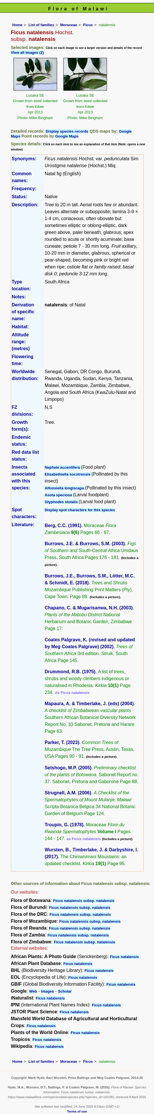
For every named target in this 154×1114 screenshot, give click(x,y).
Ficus (88, 25)
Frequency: (24, 188)
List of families (41, 25)
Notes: (19, 296)
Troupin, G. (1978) (64, 824)
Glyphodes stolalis (62, 502)
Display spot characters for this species (80, 510)
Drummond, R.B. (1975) (70, 671)
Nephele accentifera (63, 467)
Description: (25, 204)
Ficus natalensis (124, 957)
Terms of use (77, 1111)
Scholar (65, 991)
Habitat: (20, 326)
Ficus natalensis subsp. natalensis (83, 901)
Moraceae (68, 25)
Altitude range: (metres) (21, 341)
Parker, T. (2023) (62, 742)
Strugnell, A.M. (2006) (68, 792)
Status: (19, 196)
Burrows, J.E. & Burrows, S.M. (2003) (85, 543)
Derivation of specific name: (23, 311)
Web (33, 991)
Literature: (23, 524)
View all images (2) (27, 52)
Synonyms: (24, 158)
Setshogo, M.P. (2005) (68, 767)
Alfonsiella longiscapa (65, 488)
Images (47, 991)
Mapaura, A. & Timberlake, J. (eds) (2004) (89, 703)
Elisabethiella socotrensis (68, 474)
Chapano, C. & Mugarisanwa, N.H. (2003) (89, 607)
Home (17, 25)
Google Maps (67, 136)
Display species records (67, 131)
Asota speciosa (59, 495)
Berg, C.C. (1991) (63, 525)
